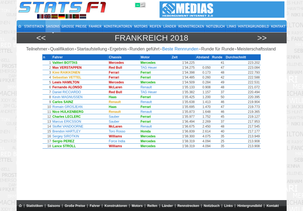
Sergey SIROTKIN (65, 136)
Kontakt (272, 206)
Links (228, 206)
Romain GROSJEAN (67, 107)
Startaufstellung (92, 49)
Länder (167, 206)
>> (262, 37)
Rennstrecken (188, 206)
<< (41, 37)
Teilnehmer (36, 49)
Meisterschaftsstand (256, 49)
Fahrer (95, 206)
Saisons (53, 206)
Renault (146, 87)
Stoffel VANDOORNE (67, 126)
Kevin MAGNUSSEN (67, 97)
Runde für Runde (218, 49)
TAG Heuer (149, 68)
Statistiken (34, 206)
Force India (117, 141)
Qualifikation (62, 49)
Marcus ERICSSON (66, 121)
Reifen (152, 206)
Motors (137, 206)
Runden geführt (145, 49)
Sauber (114, 117)
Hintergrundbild (249, 206)
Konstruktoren (115, 206)
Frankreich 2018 (151, 37)
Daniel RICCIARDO (66, 92)
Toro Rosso (117, 131)
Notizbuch (212, 206)
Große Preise (75, 206)
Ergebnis (118, 49)
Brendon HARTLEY (66, 131)
